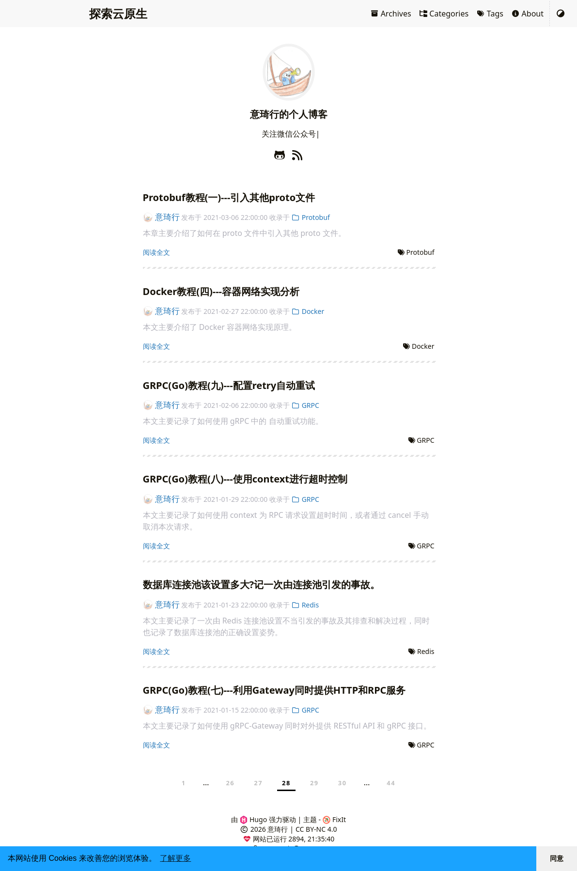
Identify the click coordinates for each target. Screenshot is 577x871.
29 (314, 782)
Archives (390, 13)
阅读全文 (156, 252)
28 (286, 782)
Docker (308, 311)
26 (230, 782)
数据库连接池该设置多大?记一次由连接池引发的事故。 (261, 584)
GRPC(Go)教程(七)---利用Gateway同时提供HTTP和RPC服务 (274, 690)
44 (391, 782)
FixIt (334, 819)
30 (342, 782)
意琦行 (161, 216)
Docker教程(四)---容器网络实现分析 (221, 291)
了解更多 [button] (175, 858)
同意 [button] (556, 858)
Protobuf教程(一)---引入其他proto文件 (229, 197)
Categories (444, 13)
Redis (305, 604)
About (527, 13)
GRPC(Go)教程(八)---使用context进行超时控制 (245, 478)
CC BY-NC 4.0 (316, 829)
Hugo (253, 819)
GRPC (305, 405)
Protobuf (311, 217)
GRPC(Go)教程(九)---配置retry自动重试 (229, 385)
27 (258, 782)
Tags (489, 13)
